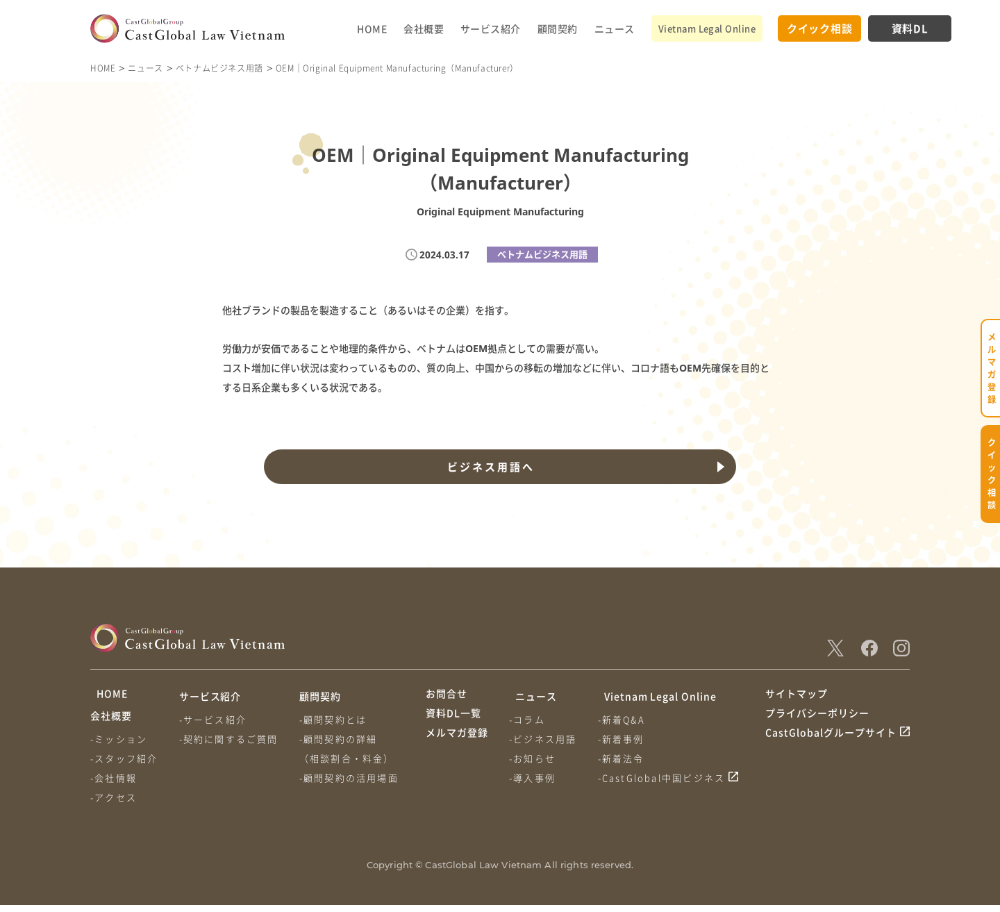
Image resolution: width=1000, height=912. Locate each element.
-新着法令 (625, 758)
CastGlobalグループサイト (831, 748)
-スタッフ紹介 (124, 765)
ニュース (614, 28)
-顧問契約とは (337, 719)
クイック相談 (820, 28)
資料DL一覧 (453, 722)
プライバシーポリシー (817, 722)
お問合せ (446, 696)
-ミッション (118, 745)
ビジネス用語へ (489, 467)
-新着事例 (625, 738)
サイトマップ (796, 696)
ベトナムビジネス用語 (219, 68)
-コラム (529, 719)
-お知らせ (534, 758)
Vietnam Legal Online (707, 28)
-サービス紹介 (215, 719)
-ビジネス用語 (544, 738)
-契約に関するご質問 (231, 738)
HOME (372, 28)
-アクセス (113, 804)
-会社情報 (113, 784)
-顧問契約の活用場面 (353, 777)
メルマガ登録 (457, 748)
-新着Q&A (625, 719)
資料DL (910, 28)
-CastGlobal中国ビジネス (666, 777)
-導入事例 (534, 777)
